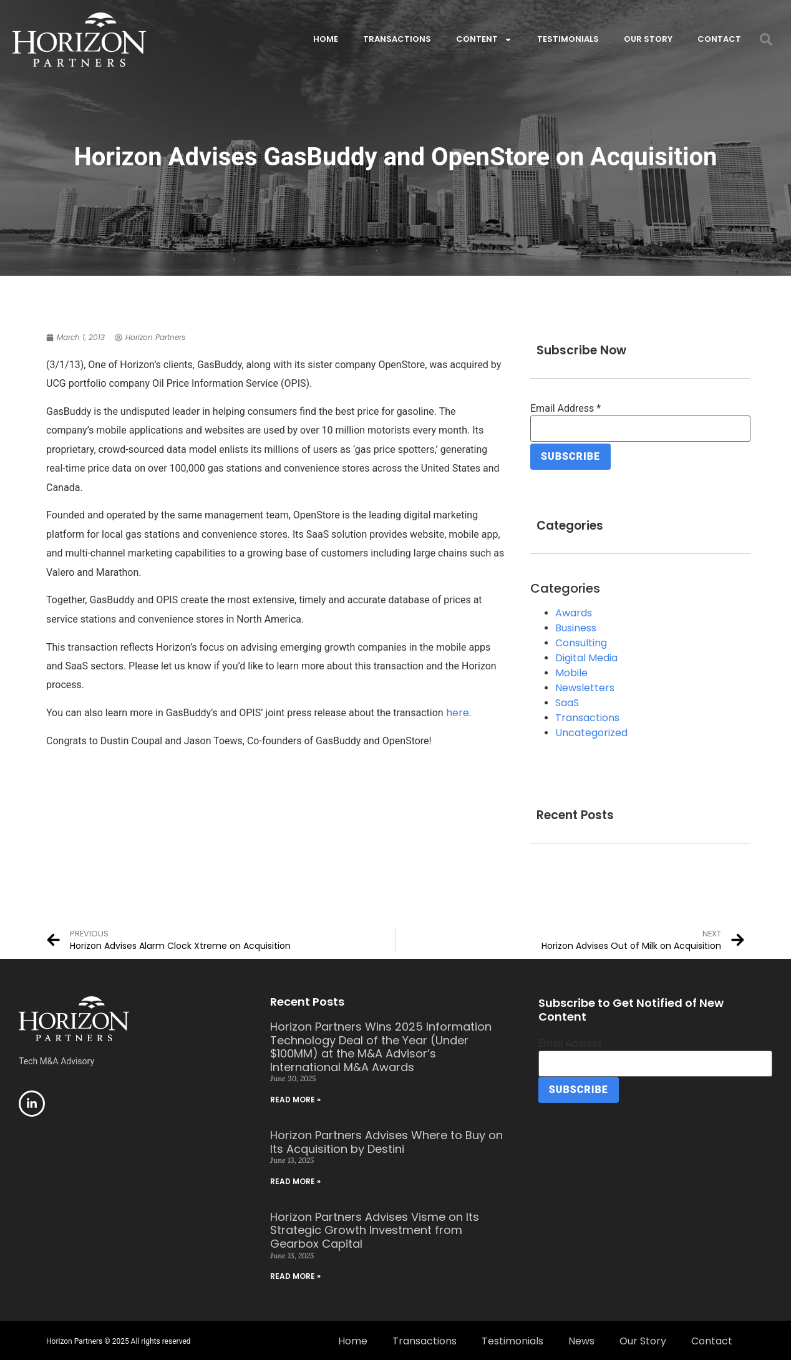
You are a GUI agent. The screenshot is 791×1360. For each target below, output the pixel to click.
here (457, 713)
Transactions (397, 39)
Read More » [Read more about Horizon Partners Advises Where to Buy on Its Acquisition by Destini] (295, 1179)
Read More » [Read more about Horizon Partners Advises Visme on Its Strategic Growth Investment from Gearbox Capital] (295, 1274)
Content (484, 39)
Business (575, 626)
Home (325, 39)
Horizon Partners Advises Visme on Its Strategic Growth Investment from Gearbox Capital (374, 1228)
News (581, 1339)
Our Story (648, 39)
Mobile (571, 671)
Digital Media (586, 656)
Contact (719, 39)
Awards (573, 611)
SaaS (567, 701)
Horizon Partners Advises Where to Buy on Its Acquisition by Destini (386, 1140)
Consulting (581, 641)
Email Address (565, 409)
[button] (766, 39)
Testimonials (568, 39)
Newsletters (584, 686)
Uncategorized (591, 731)
